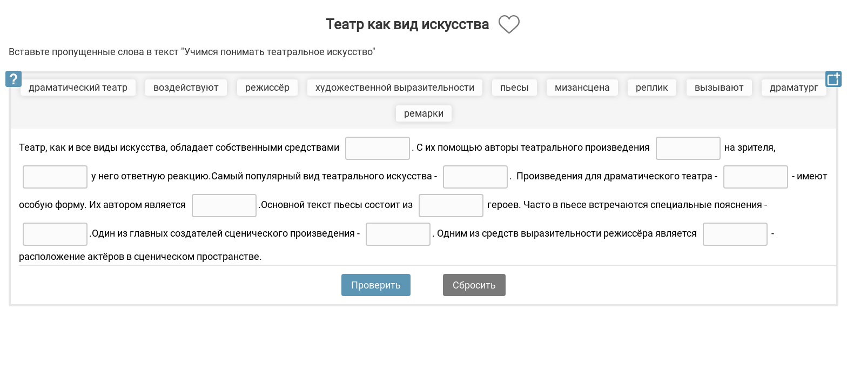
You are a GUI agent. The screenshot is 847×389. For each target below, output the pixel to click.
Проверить (376, 285)
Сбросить (474, 285)
